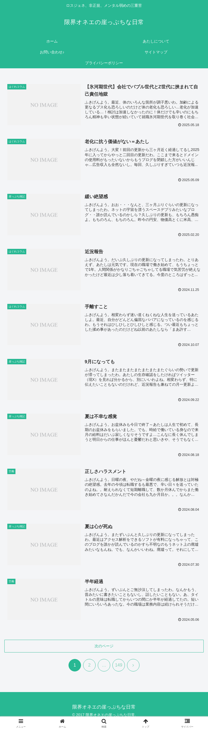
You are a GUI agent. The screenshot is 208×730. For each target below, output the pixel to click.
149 (118, 665)
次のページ (104, 646)
